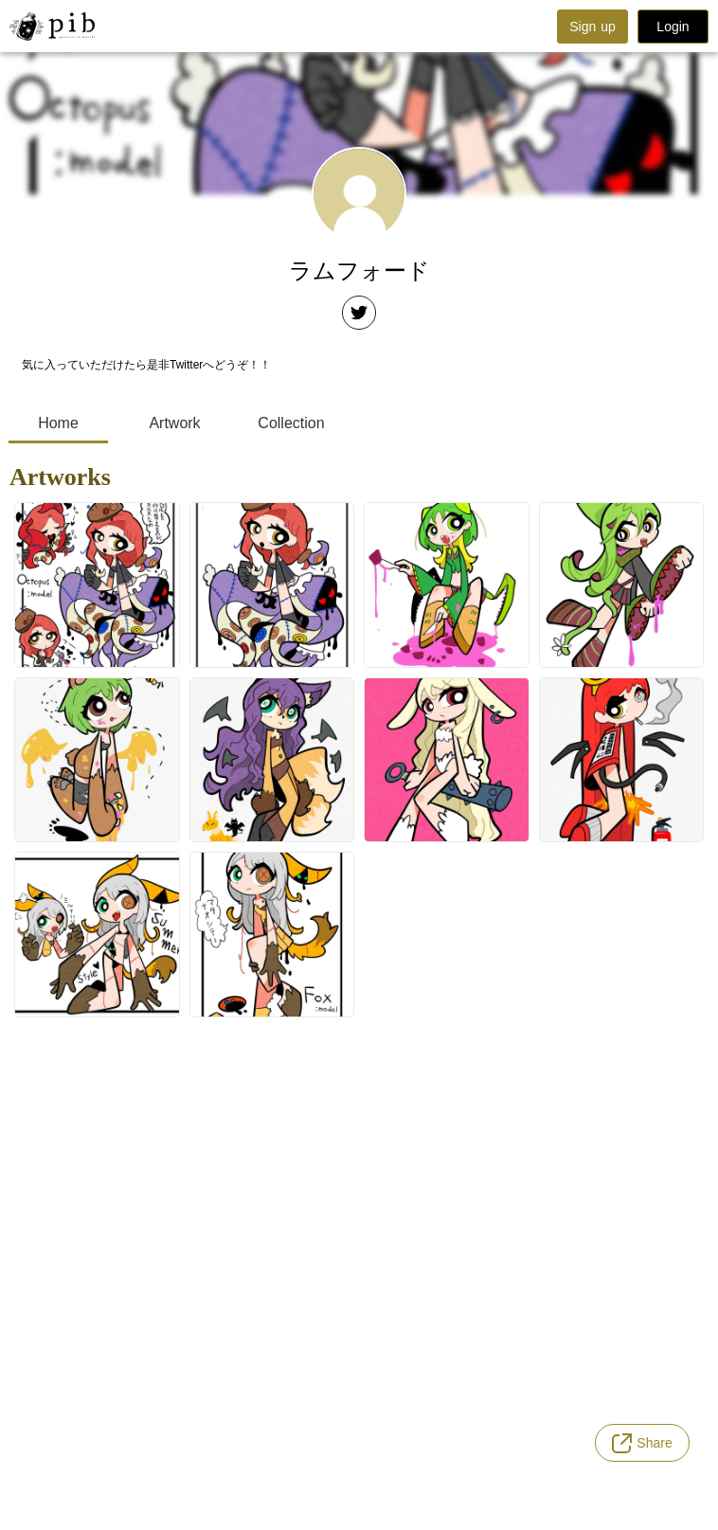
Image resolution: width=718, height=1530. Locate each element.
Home (58, 423)
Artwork (174, 423)
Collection (291, 423)
